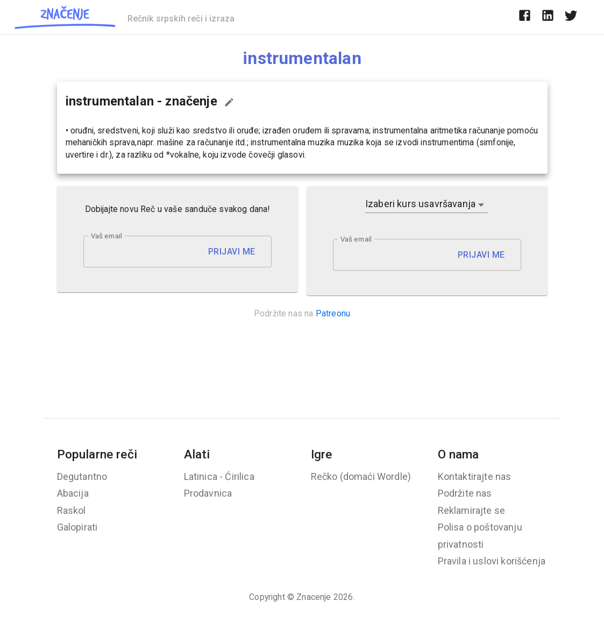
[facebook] (524, 17)
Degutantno (82, 476)
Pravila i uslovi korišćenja (492, 561)
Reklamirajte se (472, 510)
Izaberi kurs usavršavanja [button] (420, 203)
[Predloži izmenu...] (229, 102)
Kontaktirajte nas (474, 476)
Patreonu (333, 313)
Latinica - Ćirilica (219, 476)
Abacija (73, 493)
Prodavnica (208, 493)
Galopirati (77, 527)
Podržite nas (465, 493)
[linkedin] (548, 17)
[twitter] (571, 17)
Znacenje (313, 597)
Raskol (71, 510)
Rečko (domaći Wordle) (361, 476)
